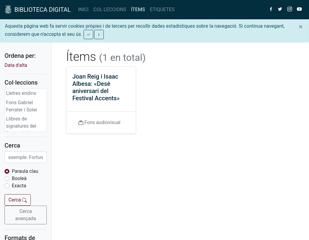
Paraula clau (25, 171)
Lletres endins (21, 93)
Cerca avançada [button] (25, 214)
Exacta (19, 186)
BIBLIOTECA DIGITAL (38, 9)
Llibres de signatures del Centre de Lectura (25, 126)
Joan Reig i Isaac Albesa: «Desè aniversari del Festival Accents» (96, 87)
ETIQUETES (162, 9)
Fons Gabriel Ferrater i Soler (21, 106)
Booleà (19, 178)
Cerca (17, 200)
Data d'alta (16, 65)
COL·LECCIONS (109, 9)
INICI (83, 9)
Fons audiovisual (102, 122)
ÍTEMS (138, 9)
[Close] (301, 27)
